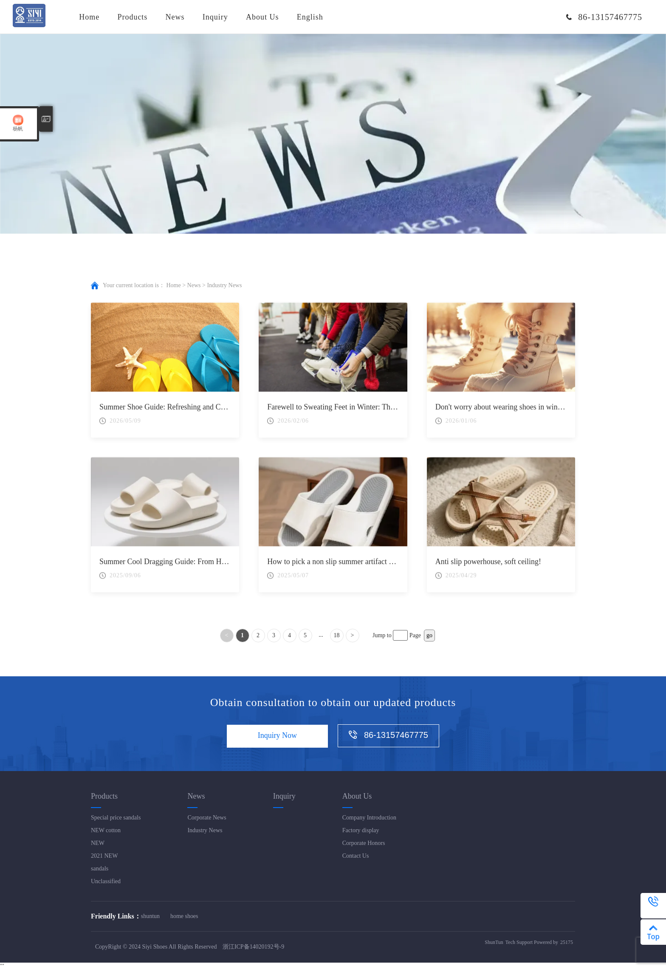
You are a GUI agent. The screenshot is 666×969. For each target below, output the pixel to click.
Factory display (360, 830)
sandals (99, 868)
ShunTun (494, 943)
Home (89, 17)
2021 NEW (104, 856)
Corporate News (206, 817)
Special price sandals (116, 817)
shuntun (150, 916)
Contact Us (355, 856)
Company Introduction (369, 817)
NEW (97, 843)
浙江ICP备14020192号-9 (253, 947)
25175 (566, 943)
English (310, 17)
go (429, 635)
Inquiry (215, 17)
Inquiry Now (277, 736)
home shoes (184, 916)
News (175, 17)
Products (132, 17)
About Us (262, 17)
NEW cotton (106, 830)
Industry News (204, 830)
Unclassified (106, 881)
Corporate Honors (363, 843)
